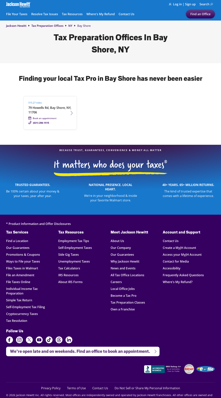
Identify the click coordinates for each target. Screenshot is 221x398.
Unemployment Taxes (74, 261)
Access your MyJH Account (182, 254)
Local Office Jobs (123, 288)
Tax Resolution (20, 320)
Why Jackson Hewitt (125, 261)
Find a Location (20, 241)
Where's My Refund (100, 14)
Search (206, 4)
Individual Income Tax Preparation (22, 290)
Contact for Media (176, 261)
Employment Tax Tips (73, 241)
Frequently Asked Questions (183, 275)
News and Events (123, 268)
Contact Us (126, 14)
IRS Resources (68, 275)
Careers (116, 282)
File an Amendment (20, 275)
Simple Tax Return (20, 300)
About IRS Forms (70, 282)
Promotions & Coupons (23, 254)
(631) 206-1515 (41, 122)
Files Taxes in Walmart (22, 268)
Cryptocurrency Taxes (22, 314)
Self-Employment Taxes (75, 247)
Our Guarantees (20, 247)
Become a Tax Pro (123, 295)
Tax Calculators (69, 268)
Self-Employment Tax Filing (25, 307)
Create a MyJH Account (179, 247)
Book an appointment (45, 118)
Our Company (121, 247)
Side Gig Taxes (68, 254)
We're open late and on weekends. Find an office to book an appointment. (81, 350)
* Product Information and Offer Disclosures (38, 224)
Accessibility (171, 268)
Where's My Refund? (177, 282)
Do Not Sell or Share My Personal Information (147, 388)
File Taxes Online (20, 282)
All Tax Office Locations (127, 275)
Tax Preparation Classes (128, 302)
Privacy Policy (51, 388)
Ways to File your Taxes (23, 261)
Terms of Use (76, 388)
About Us (117, 241)
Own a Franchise (123, 309)
